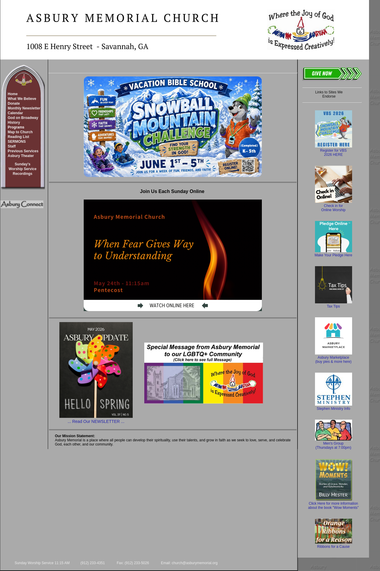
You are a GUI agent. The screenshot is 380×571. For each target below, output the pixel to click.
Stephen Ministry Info (333, 406)
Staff (12, 146)
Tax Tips (333, 304)
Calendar (15, 113)
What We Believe (22, 99)
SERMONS (17, 141)
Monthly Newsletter (24, 108)
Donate (14, 103)
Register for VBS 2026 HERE (333, 150)
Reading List (18, 137)
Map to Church (20, 132)
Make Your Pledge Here (333, 253)
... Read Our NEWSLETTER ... (96, 421)
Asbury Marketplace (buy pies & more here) (333, 357)
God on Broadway (23, 118)
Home (13, 94)
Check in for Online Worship (333, 206)
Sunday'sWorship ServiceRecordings (23, 169)
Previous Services (23, 151)
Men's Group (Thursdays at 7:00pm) (333, 443)
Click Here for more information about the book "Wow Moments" (333, 503)
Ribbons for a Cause (333, 544)
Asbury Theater (21, 156)
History (14, 122)
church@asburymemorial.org (195, 563)
